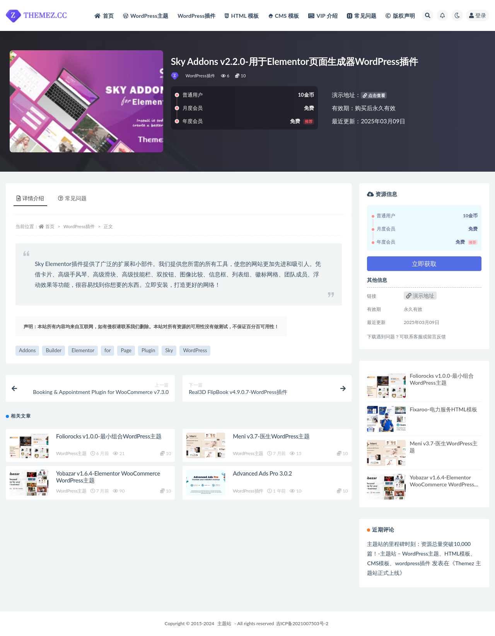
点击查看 (374, 95)
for (107, 350)
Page (126, 350)
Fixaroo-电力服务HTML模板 (443, 409)
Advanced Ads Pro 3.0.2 (262, 473)
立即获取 (424, 263)
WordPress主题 (71, 453)
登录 (477, 15)
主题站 (224, 623)
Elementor (83, 350)
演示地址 (420, 295)
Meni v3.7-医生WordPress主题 (271, 436)
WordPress (195, 350)
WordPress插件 (200, 75)
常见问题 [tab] (72, 198)
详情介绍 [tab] (30, 198)
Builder (53, 350)
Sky (169, 350)
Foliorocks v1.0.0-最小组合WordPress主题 (109, 436)
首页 (50, 226)
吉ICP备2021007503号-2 (302, 623)
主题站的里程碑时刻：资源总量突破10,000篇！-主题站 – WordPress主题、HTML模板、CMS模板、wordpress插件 (421, 553)
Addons (27, 350)
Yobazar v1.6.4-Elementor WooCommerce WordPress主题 (445, 484)
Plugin (148, 350)
